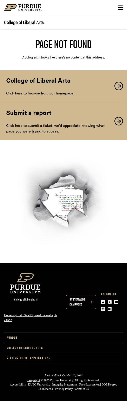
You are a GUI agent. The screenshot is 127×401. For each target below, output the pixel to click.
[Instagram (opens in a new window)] (103, 308)
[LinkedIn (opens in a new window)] (110, 308)
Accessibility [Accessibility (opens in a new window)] (18, 385)
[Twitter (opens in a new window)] (110, 301)
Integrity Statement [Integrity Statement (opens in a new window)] (64, 385)
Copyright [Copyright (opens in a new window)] (33, 380)
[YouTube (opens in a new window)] (116, 301)
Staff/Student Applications (29, 358)
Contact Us (82, 389)
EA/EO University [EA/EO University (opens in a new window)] (39, 385)
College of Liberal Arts (24, 21)
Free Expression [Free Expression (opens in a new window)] (89, 385)
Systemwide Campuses (77, 301)
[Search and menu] (120, 8)
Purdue (12, 338)
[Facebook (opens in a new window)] (103, 301)
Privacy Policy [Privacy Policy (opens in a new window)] (64, 389)
